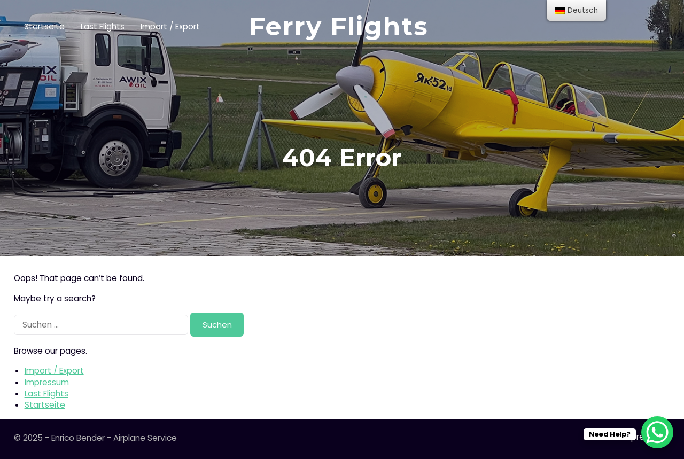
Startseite (44, 26)
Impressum (47, 382)
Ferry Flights (339, 26)
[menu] (576, 10)
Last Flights (103, 26)
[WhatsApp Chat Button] (657, 432)
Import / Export (170, 26)
